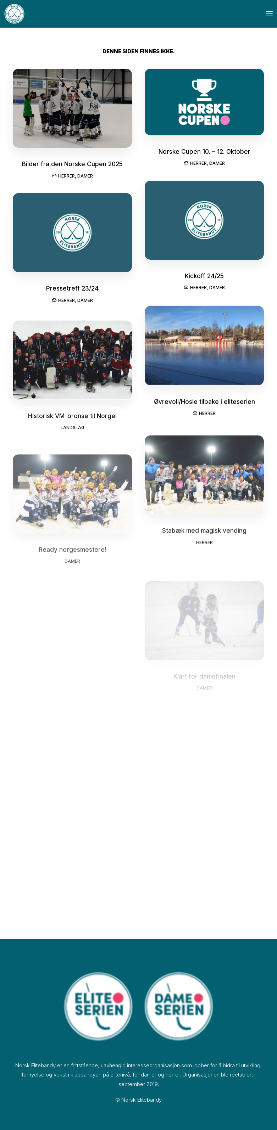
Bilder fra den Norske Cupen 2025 (72, 164)
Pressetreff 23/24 (72, 294)
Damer (85, 176)
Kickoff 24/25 (204, 279)
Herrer (66, 176)
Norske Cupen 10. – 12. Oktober (204, 152)
